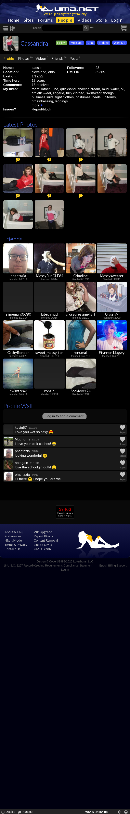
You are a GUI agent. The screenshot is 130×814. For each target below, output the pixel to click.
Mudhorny (22, 439)
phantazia (18, 275)
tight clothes (64, 97)
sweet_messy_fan (49, 352)
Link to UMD (43, 544)
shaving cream (89, 89)
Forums (45, 20)
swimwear (93, 93)
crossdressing (42, 101)
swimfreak (18, 391)
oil (122, 89)
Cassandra (34, 43)
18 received (41, 85)
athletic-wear (41, 93)
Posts (73, 58)
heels (96, 97)
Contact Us (12, 549)
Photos (23, 58)
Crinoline (80, 275)
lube (55, 89)
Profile (8, 58)
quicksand (68, 89)
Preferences (12, 536)
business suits (42, 97)
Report (122, 432)
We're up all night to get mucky (65, 14)
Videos (84, 20)
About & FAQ (13, 532)
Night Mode (13, 540)
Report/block (41, 109)
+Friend (104, 42)
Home (14, 20)
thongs (108, 93)
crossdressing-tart (80, 314)
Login (116, 20)
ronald (49, 391)
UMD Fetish (42, 549)
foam (35, 89)
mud (105, 89)
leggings (61, 101)
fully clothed (75, 93)
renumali (81, 352)
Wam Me (119, 42)
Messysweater (112, 275)
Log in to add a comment (64, 416)
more (36, 105)
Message (76, 42)
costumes (83, 97)
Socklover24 (80, 391)
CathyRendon (18, 352)
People (65, 20)
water (114, 89)
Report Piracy (43, 536)
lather (45, 89)
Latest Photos (20, 124)
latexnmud (49, 314)
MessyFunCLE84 (49, 275)
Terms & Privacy (15, 544)
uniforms (109, 97)
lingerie (58, 93)
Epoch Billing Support (113, 565)
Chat (91, 42)
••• (92, 27)
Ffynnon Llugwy (112, 352)
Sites (29, 20)
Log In (65, 569)
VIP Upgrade (43, 532)
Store (101, 20)
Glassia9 (111, 314)
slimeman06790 (18, 314)
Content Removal (46, 540)
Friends (57, 58)
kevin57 (21, 427)
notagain (21, 463)
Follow (61, 42)
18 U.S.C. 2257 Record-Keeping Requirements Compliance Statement (47, 565)
